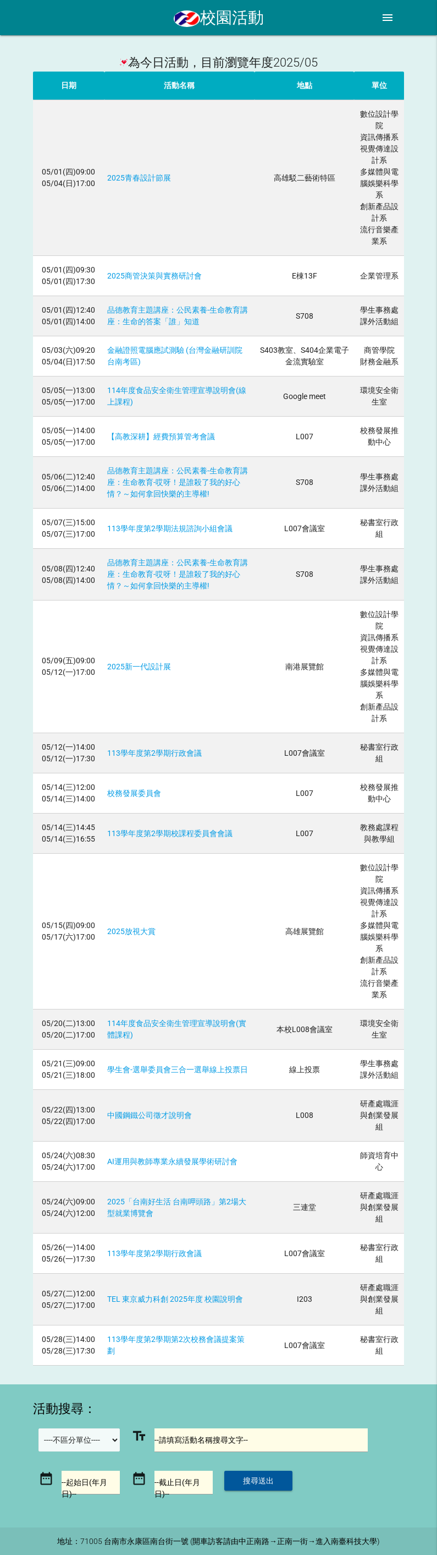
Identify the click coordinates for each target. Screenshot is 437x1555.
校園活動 (219, 17)
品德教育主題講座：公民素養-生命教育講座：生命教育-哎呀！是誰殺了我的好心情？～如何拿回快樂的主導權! (177, 482)
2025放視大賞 (131, 931)
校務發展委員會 (134, 793)
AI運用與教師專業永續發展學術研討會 (172, 1161)
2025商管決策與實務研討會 (154, 275)
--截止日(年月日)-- (177, 1488)
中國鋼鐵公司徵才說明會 (149, 1115)
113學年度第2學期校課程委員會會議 (170, 833)
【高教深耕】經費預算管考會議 (161, 436)
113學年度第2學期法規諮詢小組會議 (170, 528)
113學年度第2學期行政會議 (154, 753)
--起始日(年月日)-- (84, 1488)
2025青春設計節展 (139, 177)
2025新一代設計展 (139, 666)
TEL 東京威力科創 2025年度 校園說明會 (175, 1299)
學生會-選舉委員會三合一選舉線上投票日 (177, 1069)
